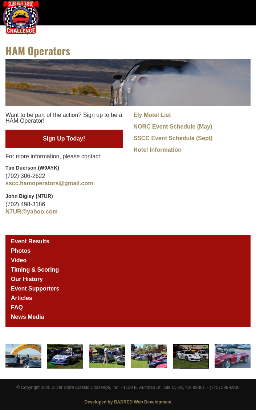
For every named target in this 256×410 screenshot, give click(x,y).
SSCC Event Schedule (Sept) (173, 138)
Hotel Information (158, 150)
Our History (27, 279)
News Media (27, 317)
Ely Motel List (152, 115)
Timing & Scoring (35, 270)
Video (19, 260)
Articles (21, 298)
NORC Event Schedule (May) (173, 126)
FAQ (17, 307)
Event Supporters (35, 288)
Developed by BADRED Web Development (128, 402)
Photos (21, 251)
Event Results (30, 241)
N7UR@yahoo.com (31, 211)
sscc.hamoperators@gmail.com (49, 183)
